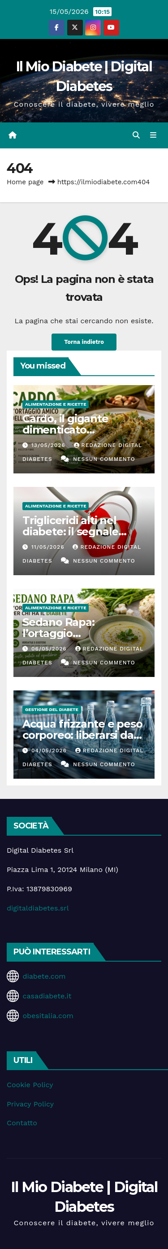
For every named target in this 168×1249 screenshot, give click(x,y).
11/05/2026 (48, 547)
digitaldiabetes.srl (38, 908)
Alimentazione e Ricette (55, 404)
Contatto (22, 1123)
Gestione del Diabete (51, 709)
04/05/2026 (50, 750)
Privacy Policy (30, 1104)
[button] (136, 135)
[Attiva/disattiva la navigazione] (153, 135)
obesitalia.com (47, 1015)
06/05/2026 (50, 649)
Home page (25, 182)
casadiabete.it (46, 996)
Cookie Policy (30, 1084)
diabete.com (43, 976)
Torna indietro (84, 341)
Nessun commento (104, 459)
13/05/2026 (49, 445)
